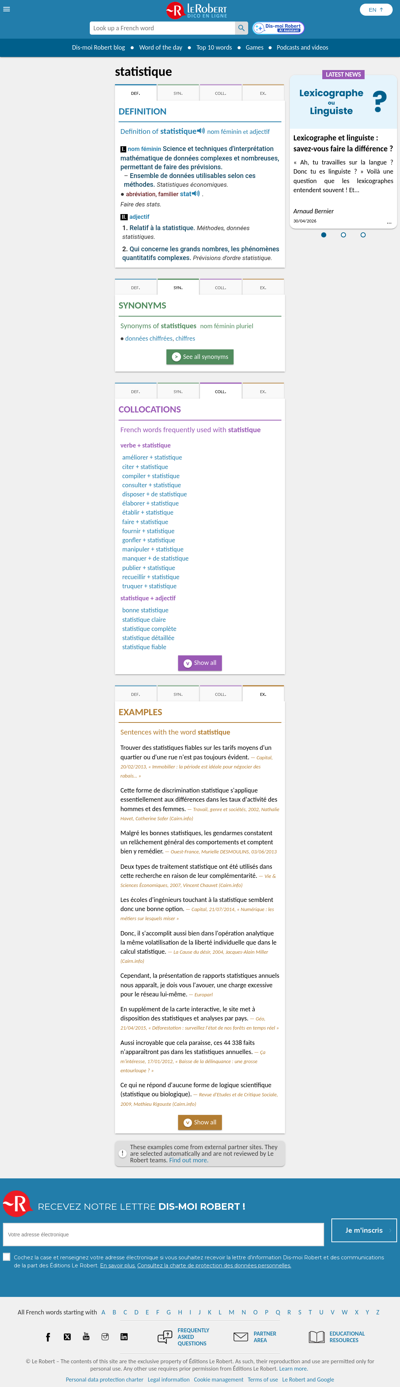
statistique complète (149, 629)
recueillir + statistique (151, 577)
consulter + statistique (151, 485)
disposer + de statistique (154, 494)
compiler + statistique (151, 476)
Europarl (204, 994)
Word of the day (158, 47)
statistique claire (144, 620)
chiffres (185, 338)
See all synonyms (205, 357)
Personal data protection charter (105, 1379)
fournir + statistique (148, 531)
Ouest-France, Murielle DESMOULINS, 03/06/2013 (224, 851)
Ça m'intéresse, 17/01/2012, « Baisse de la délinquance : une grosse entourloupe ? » (192, 1061)
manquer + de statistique (155, 558)
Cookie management (218, 1379)
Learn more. (293, 1368)
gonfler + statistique (148, 540)
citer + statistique (145, 467)
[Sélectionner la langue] (376, 10)
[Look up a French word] (241, 28)
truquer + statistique (149, 586)
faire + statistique (145, 522)
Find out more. (189, 1160)
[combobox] (162, 28)
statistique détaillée (148, 638)
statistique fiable (144, 647)
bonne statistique (145, 610)
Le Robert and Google (308, 1379)
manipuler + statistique (153, 549)
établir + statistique (147, 512)
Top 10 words (212, 47)
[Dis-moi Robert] (279, 28)
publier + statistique (148, 568)
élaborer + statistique (150, 503)
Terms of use (263, 1379)
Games (253, 47)
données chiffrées (149, 338)
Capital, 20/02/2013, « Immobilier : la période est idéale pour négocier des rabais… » (196, 766)
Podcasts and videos (303, 47)
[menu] (7, 9)
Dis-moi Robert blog (96, 47)
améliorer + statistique (152, 457)
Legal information (169, 1379)
